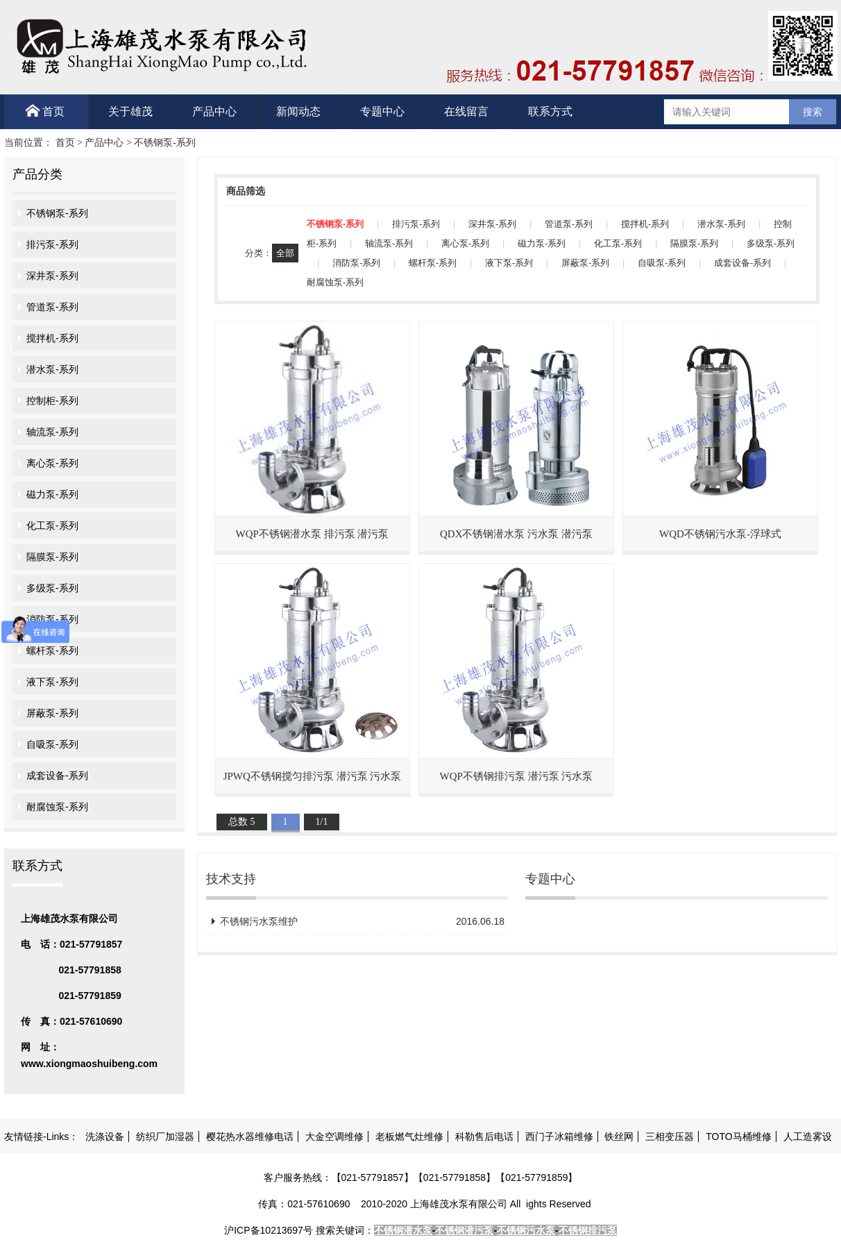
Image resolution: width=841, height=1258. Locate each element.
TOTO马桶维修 (738, 1136)
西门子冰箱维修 (559, 1136)
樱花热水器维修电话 (250, 1136)
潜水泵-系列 (52, 369)
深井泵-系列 (52, 275)
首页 (45, 110)
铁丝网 (619, 1136)
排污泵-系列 (52, 244)
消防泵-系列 (52, 619)
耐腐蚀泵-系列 (57, 806)
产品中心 (214, 111)
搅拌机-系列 (52, 338)
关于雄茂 (130, 111)
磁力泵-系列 (52, 494)
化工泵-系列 (52, 525)
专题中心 (382, 111)
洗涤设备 (104, 1136)
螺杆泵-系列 (52, 650)
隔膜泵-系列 (52, 556)
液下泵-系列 (52, 681)
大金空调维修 (334, 1136)
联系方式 (550, 111)
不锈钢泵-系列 (165, 142)
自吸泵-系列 (52, 744)
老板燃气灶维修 (409, 1136)
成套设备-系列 (57, 775)
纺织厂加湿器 (165, 1136)
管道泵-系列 (52, 306)
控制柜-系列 (52, 400)
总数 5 (241, 821)
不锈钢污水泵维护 (362, 921)
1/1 (322, 821)
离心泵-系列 (52, 463)
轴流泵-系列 (52, 431)
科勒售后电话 (484, 1136)
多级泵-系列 (52, 588)
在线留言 (466, 111)
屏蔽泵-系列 (52, 713)
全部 (285, 253)
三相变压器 (669, 1136)
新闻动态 (298, 111)
